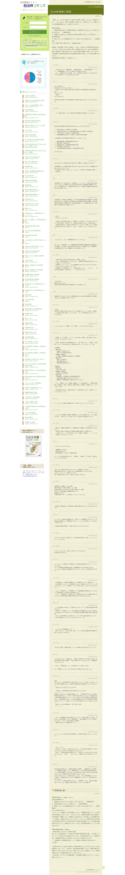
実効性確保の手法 (31, 328)
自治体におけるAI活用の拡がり (32, 157)
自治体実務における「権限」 (31, 204)
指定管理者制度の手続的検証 (31, 280)
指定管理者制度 (31, 418)
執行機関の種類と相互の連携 (31, 275)
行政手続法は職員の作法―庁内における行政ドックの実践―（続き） (35, 146)
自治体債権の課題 (31, 337)
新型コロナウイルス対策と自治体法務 (34, 256)
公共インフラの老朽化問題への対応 (33, 106)
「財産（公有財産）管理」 (31, 402)
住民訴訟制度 (31, 305)
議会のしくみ (31, 319)
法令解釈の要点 (31, 167)
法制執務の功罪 (31, 314)
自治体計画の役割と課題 (30, 236)
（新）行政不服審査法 (31, 413)
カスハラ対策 (31, 131)
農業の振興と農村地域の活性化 (32, 121)
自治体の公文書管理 (31, 96)
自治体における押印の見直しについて (34, 247)
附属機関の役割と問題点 (31, 393)
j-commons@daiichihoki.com (31, 45)
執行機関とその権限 (31, 422)
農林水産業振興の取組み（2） (32, 190)
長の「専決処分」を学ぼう (31, 342)
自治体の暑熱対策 (31, 110)
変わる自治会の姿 (31, 176)
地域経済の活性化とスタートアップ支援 (34, 126)
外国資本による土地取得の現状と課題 (34, 101)
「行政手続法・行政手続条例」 (32, 397)
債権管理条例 (31, 295)
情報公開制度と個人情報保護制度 (33, 309)
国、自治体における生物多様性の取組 (34, 140)
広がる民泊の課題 (29, 300)
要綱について (31, 209)
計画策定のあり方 (31, 200)
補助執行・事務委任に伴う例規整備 (33, 266)
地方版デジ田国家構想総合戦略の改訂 (34, 171)
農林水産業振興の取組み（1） (32, 195)
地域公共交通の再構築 (31, 135)
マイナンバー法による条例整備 (33, 383)
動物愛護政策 (31, 185)
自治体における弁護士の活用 (31, 251)
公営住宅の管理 (31, 261)
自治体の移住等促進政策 (31, 181)
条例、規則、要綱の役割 (31, 162)
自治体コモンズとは (93, 2)
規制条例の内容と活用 (31, 333)
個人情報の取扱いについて (93, 869)
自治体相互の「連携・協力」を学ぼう (34, 360)
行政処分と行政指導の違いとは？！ (33, 388)
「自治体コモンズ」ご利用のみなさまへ (30, 54)
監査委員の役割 (31, 323)
